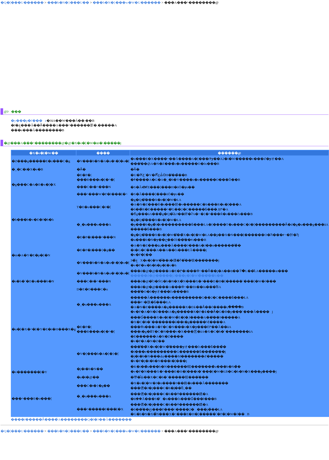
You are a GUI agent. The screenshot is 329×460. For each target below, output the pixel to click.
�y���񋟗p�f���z (28, 120)
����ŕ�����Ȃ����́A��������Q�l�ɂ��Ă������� (71, 419)
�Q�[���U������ (22, 2)
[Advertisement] (48, 56)
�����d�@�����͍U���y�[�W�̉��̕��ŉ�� (176, 275)
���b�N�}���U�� (68, 2)
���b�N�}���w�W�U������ (127, 2)
